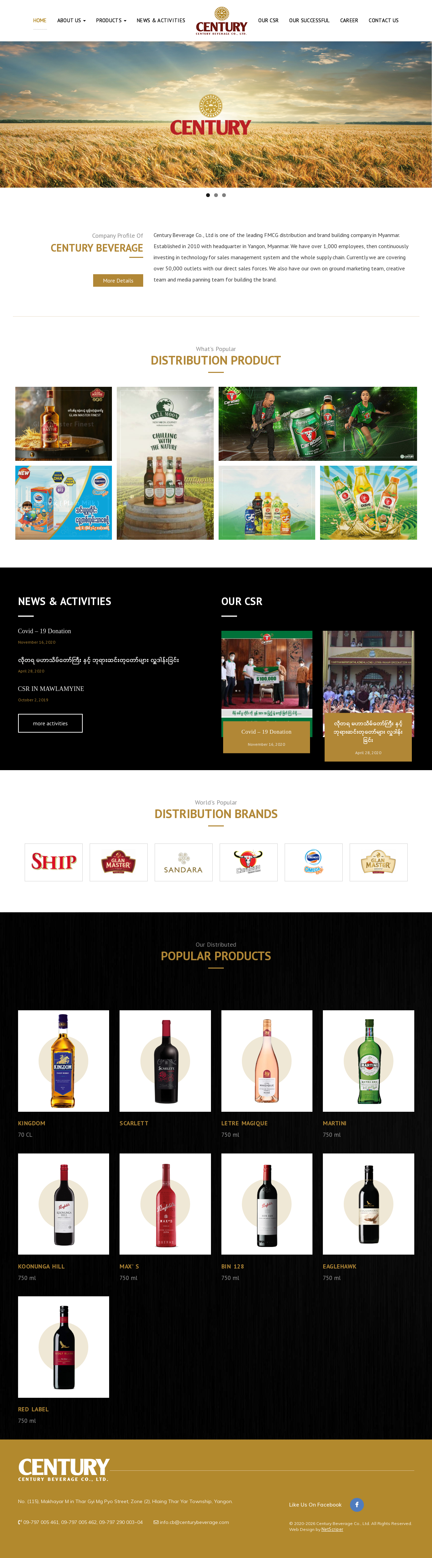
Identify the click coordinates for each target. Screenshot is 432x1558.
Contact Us (384, 20)
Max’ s (130, 1267)
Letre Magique (245, 1124)
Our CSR (268, 20)
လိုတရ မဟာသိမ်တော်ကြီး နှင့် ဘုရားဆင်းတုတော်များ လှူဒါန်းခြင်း (98, 660)
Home (40, 20)
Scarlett (135, 1124)
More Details (118, 280)
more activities (53, 723)
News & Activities (161, 20)
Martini (335, 1124)
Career (349, 20)
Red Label (34, 1410)
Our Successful (309, 20)
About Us (71, 20)
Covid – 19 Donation (44, 632)
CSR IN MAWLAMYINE (51, 689)
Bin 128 (233, 1267)
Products (111, 20)
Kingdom (32, 1124)
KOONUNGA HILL (43, 1267)
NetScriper (332, 1529)
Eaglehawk (341, 1267)
